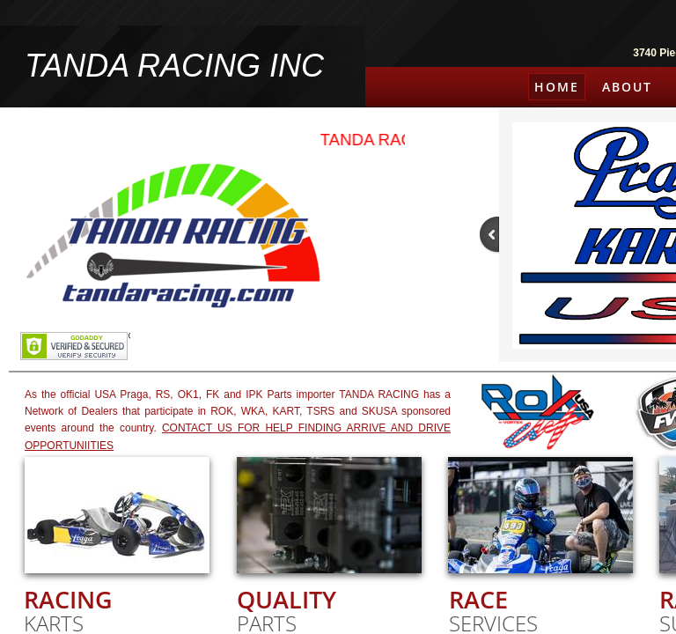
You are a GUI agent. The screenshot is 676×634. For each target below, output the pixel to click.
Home (556, 86)
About (627, 86)
